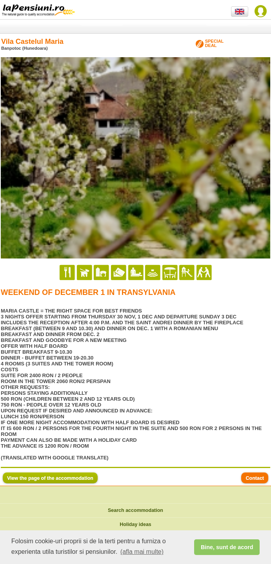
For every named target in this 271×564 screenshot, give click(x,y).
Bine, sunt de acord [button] (227, 547)
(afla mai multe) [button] (142, 551)
